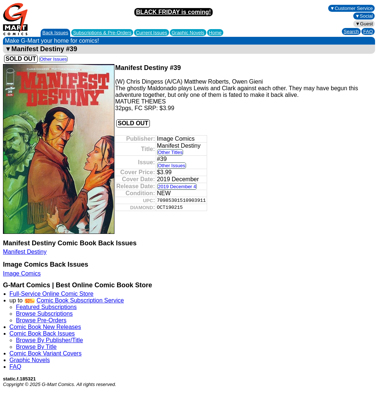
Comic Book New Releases (45, 327)
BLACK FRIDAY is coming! (173, 12)
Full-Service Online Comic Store (52, 294)
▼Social (364, 16)
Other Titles (170, 152)
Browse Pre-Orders (41, 320)
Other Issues (53, 59)
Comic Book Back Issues (42, 333)
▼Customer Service (351, 8)
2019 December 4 (177, 186)
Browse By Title (36, 347)
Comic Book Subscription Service (80, 300)
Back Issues (55, 32)
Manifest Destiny (25, 252)
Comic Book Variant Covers (46, 353)
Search (351, 31)
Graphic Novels (188, 32)
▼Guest (364, 24)
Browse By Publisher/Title (49, 340)
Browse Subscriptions (44, 313)
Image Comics (22, 273)
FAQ (368, 31)
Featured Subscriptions (46, 307)
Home (215, 32)
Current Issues (151, 32)
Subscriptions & (102, 32)
